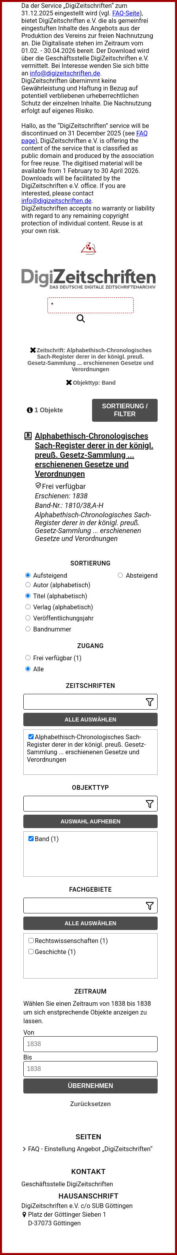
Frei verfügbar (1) (53, 658)
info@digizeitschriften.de (65, 73)
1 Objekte (45, 410)
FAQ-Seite (125, 13)
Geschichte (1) (52, 952)
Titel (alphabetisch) (56, 596)
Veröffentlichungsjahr (59, 618)
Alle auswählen (91, 719)
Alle (34, 669)
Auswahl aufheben (90, 821)
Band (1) (43, 839)
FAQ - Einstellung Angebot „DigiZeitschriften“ (90, 1149)
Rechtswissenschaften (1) (68, 941)
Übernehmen (90, 1085)
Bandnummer (48, 629)
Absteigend (138, 575)
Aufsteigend (46, 575)
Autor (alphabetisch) (57, 585)
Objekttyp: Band (90, 383)
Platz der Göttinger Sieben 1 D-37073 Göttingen (67, 1219)
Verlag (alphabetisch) (59, 607)
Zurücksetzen (90, 1104)
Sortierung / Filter (125, 410)
